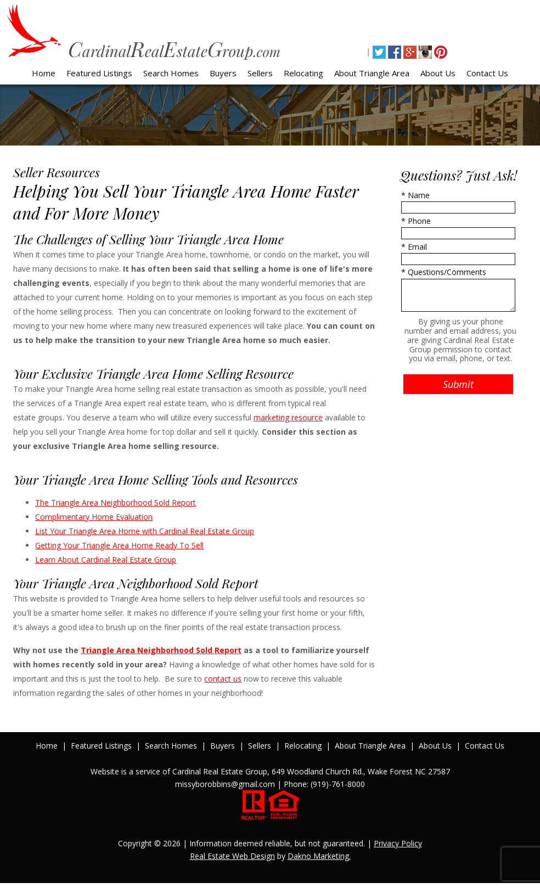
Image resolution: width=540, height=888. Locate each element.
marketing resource (288, 417)
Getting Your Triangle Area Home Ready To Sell (119, 545)
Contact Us (487, 73)
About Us (437, 73)
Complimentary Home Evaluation (94, 517)
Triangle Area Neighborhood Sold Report (161, 650)
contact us (222, 678)
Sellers (260, 73)
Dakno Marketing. (319, 856)
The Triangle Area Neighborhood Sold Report (115, 502)
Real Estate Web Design (232, 856)
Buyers (223, 73)
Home (43, 73)
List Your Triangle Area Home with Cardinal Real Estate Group (144, 531)
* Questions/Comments (443, 272)
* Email (414, 246)
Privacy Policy (398, 843)
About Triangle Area (371, 73)
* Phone (416, 221)
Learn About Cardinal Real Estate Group (105, 559)
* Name (415, 195)
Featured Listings (99, 73)
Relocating (303, 73)
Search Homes (171, 73)
